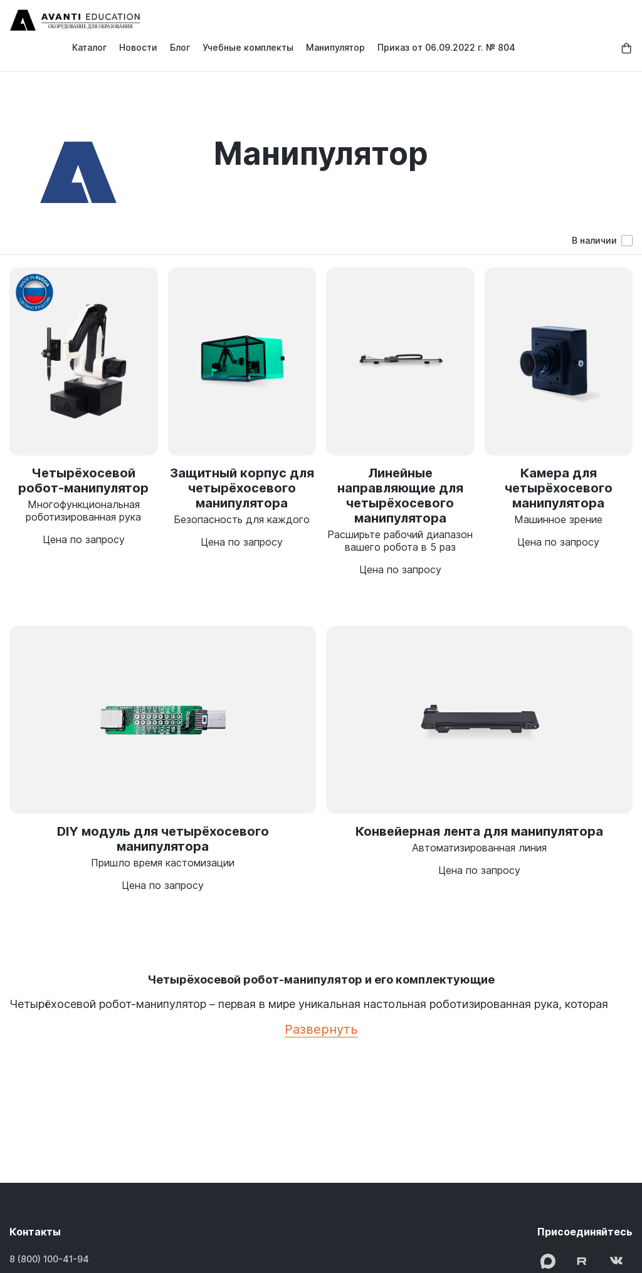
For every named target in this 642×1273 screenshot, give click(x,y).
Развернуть (321, 1029)
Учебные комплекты (248, 47)
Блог (180, 47)
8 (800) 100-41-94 (49, 1259)
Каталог (89, 47)
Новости (138, 47)
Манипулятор (335, 47)
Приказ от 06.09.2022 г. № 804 (446, 47)
